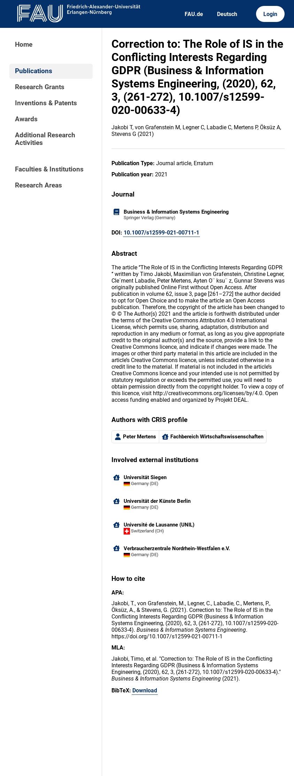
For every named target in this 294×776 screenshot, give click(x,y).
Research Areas (38, 185)
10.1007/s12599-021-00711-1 (161, 232)
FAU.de (194, 14)
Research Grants (39, 87)
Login (270, 14)
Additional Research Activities (45, 139)
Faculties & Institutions (49, 169)
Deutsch (227, 14)
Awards (26, 119)
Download (144, 690)
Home (23, 44)
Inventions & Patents (46, 103)
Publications (33, 71)
